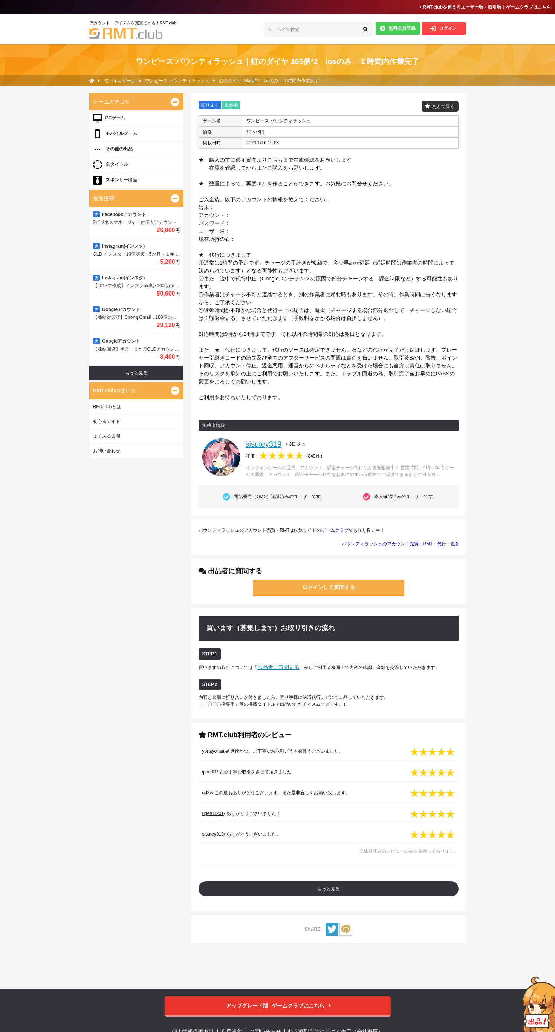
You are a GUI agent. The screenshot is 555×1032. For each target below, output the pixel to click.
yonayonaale (215, 751)
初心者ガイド (106, 421)
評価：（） (285, 456)
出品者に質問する (278, 667)
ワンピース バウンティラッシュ (278, 121)
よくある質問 (106, 436)
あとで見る (443, 106)
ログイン (443, 28)
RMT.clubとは (107, 406)
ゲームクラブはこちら (277, 1006)
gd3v (207, 792)
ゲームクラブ (335, 530)
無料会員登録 (398, 28)
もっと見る (328, 888)
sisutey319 (264, 444)
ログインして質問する (328, 587)
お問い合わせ (106, 450)
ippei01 (209, 772)
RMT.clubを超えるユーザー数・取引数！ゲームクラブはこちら (485, 7)
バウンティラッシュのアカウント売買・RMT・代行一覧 (400, 544)
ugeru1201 (213, 813)
